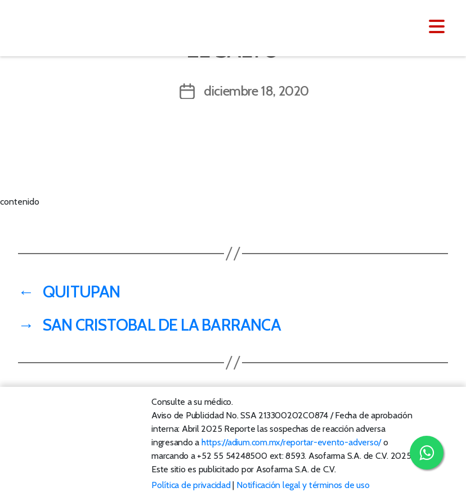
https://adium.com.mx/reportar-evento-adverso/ (291, 442)
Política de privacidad (191, 485)
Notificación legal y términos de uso (302, 485)
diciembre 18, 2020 (256, 91)
